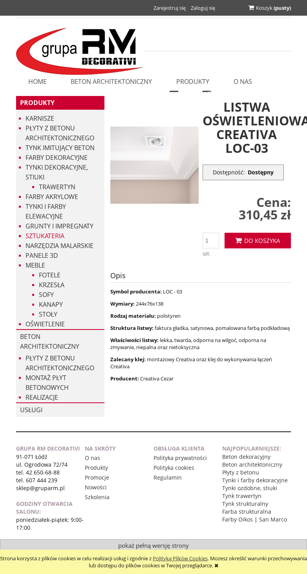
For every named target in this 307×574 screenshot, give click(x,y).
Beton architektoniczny (49, 341)
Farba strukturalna (246, 511)
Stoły (48, 314)
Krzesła (51, 285)
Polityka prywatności (180, 458)
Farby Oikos (237, 519)
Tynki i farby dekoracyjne (255, 480)
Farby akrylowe (52, 196)
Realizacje (42, 397)
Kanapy (51, 304)
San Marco (273, 519)
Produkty (37, 102)
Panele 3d (42, 255)
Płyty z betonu (240, 472)
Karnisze (40, 118)
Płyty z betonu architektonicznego (60, 133)
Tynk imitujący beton (60, 147)
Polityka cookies (174, 467)
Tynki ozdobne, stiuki (249, 488)
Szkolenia (97, 497)
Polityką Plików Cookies (180, 558)
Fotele (49, 275)
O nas (92, 458)
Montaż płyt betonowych (47, 382)
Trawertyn (57, 187)
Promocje (97, 477)
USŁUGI (31, 410)
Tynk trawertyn (241, 496)
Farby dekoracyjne (57, 157)
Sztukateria (45, 236)
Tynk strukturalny (245, 503)
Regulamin (168, 477)
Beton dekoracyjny (246, 456)
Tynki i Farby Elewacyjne (46, 211)
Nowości (96, 487)
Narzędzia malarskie (59, 245)
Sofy (46, 294)
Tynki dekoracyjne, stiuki (57, 172)
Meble (35, 265)
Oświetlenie (45, 324)
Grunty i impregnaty (59, 226)
